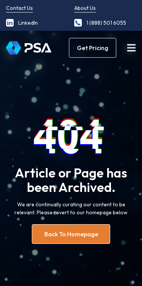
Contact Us (19, 8)
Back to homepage (71, 234)
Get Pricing (92, 48)
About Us (85, 8)
